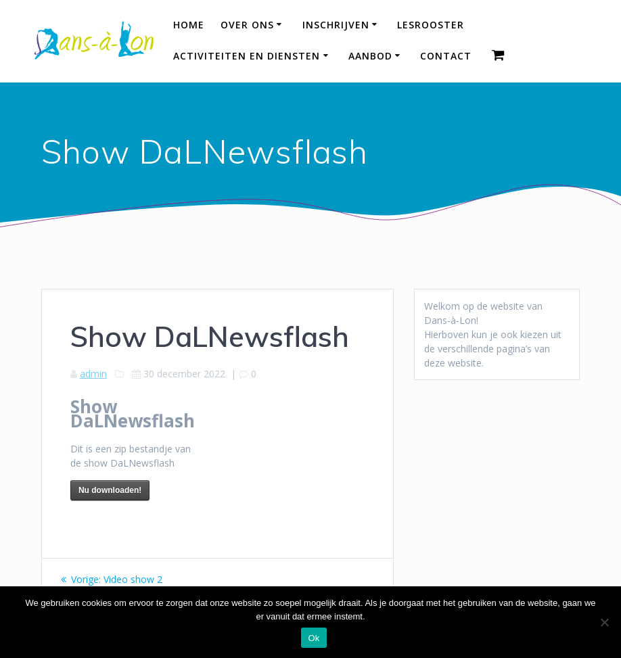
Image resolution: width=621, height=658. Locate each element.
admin (93, 373)
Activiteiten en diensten (246, 55)
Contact (446, 55)
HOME (188, 24)
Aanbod (370, 55)
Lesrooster (430, 24)
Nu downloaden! (109, 490)
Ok (313, 638)
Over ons (247, 24)
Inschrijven (335, 24)
